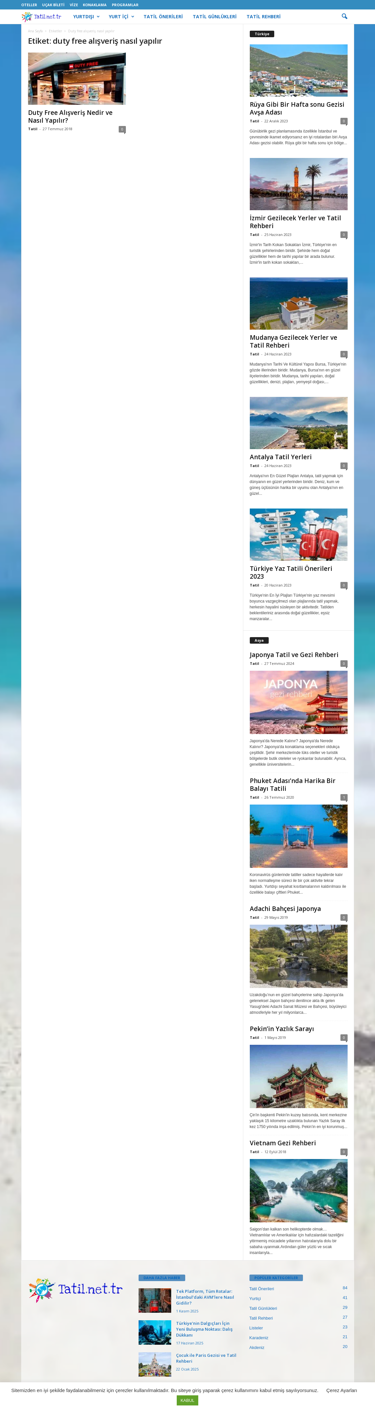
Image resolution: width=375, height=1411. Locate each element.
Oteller (29, 4)
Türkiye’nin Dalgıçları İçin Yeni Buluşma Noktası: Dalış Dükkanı (204, 1329)
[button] (344, 16)
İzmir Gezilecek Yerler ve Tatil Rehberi (295, 222)
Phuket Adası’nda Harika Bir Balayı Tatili (293, 784)
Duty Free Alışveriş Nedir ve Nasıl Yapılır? (70, 116)
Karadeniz (259, 1337)
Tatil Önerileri (261, 1288)
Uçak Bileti (53, 4)
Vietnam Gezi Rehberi (283, 1143)
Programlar (125, 4)
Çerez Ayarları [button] (341, 1390)
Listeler (256, 1327)
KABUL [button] (188, 1400)
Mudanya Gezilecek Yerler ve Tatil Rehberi (293, 341)
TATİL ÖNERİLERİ (163, 16)
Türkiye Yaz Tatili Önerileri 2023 (291, 572)
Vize (74, 4)
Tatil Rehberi (261, 1318)
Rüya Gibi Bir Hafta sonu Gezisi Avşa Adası (297, 108)
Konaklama (95, 4)
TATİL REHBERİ (264, 16)
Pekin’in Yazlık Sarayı (282, 1029)
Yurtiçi (255, 1298)
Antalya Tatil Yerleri (281, 457)
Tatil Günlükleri (263, 1308)
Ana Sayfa (35, 31)
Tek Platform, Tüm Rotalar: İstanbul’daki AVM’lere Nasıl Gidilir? (205, 1297)
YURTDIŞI (86, 16)
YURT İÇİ (121, 16)
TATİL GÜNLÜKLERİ (215, 16)
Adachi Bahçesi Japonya (285, 908)
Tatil (33, 128)
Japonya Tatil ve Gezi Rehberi (294, 655)
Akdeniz (256, 1347)
